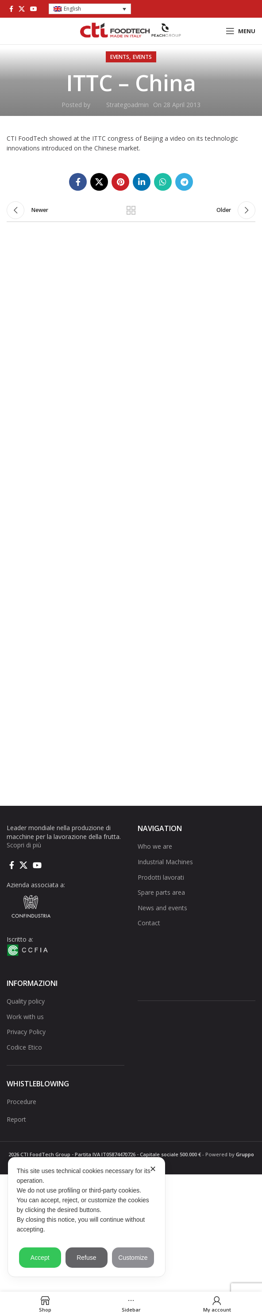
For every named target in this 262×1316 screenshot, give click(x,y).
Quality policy (26, 1001)
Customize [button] (132, 1257)
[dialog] (86, 1217)
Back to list (131, 210)
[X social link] (21, 9)
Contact (149, 923)
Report (16, 1119)
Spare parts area (161, 892)
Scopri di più (24, 845)
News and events (162, 908)
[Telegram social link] (184, 182)
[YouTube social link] (33, 9)
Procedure (21, 1101)
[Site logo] (131, 30)
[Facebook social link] (11, 9)
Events (119, 57)
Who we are (155, 846)
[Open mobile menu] (240, 31)
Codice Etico (24, 1047)
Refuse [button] (86, 1257)
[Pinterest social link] (120, 182)
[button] (90, 9)
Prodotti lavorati (161, 877)
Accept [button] (40, 1257)
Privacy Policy (26, 1031)
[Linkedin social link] (141, 182)
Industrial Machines (165, 862)
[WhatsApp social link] (163, 182)
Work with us (25, 1016)
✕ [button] (153, 1169)
